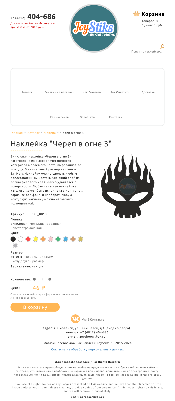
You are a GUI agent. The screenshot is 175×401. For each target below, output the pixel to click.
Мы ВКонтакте (87, 319)
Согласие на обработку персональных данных (87, 349)
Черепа (50, 132)
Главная (16, 132)
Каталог (33, 132)
